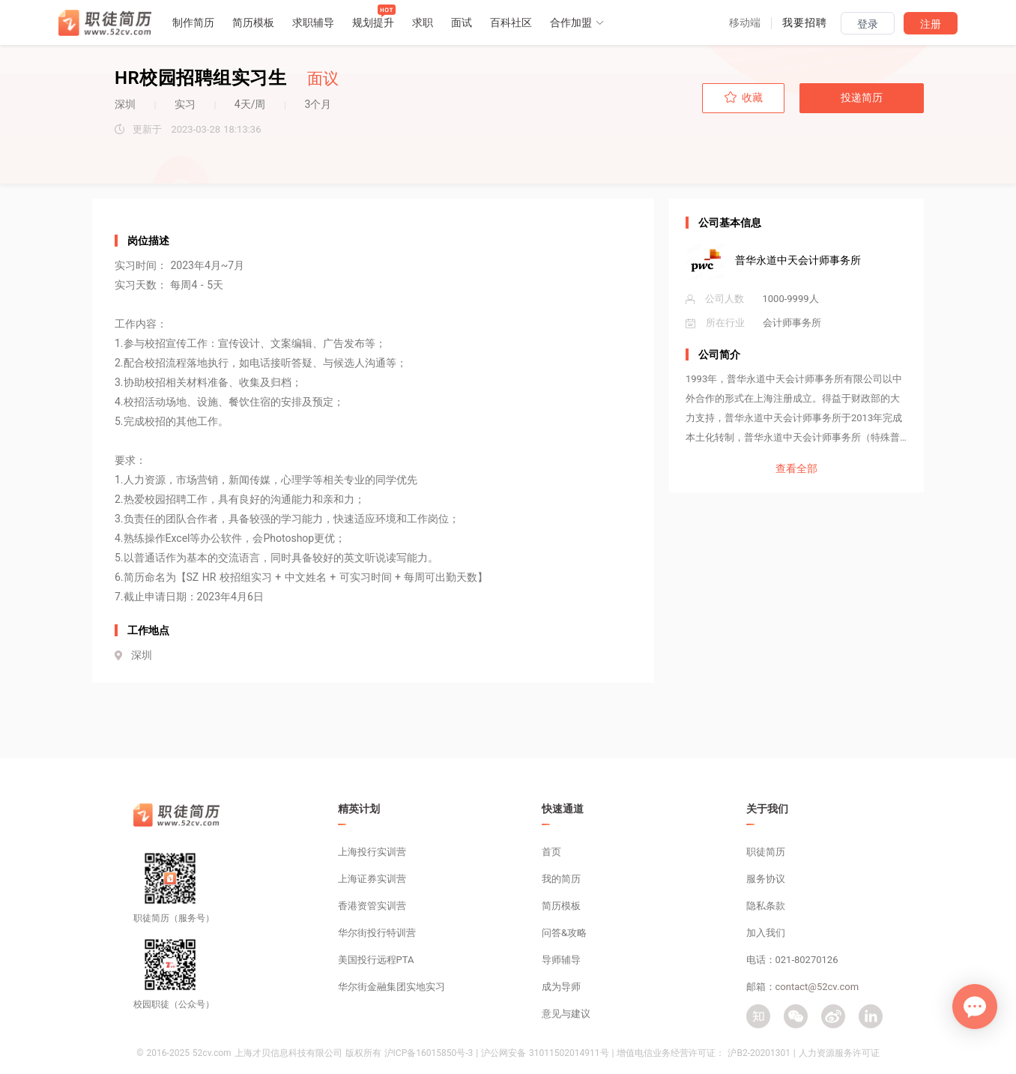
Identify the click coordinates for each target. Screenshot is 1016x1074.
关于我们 (767, 809)
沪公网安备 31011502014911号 (544, 1053)
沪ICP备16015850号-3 (429, 1053)
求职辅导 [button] (313, 22)
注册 (930, 24)
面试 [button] (461, 22)
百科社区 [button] (511, 22)
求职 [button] (422, 22)
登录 (867, 24)
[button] (745, 22)
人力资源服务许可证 (839, 1053)
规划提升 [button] (373, 22)
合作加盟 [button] (577, 22)
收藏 (744, 97)
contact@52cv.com (817, 986)
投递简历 (862, 97)
